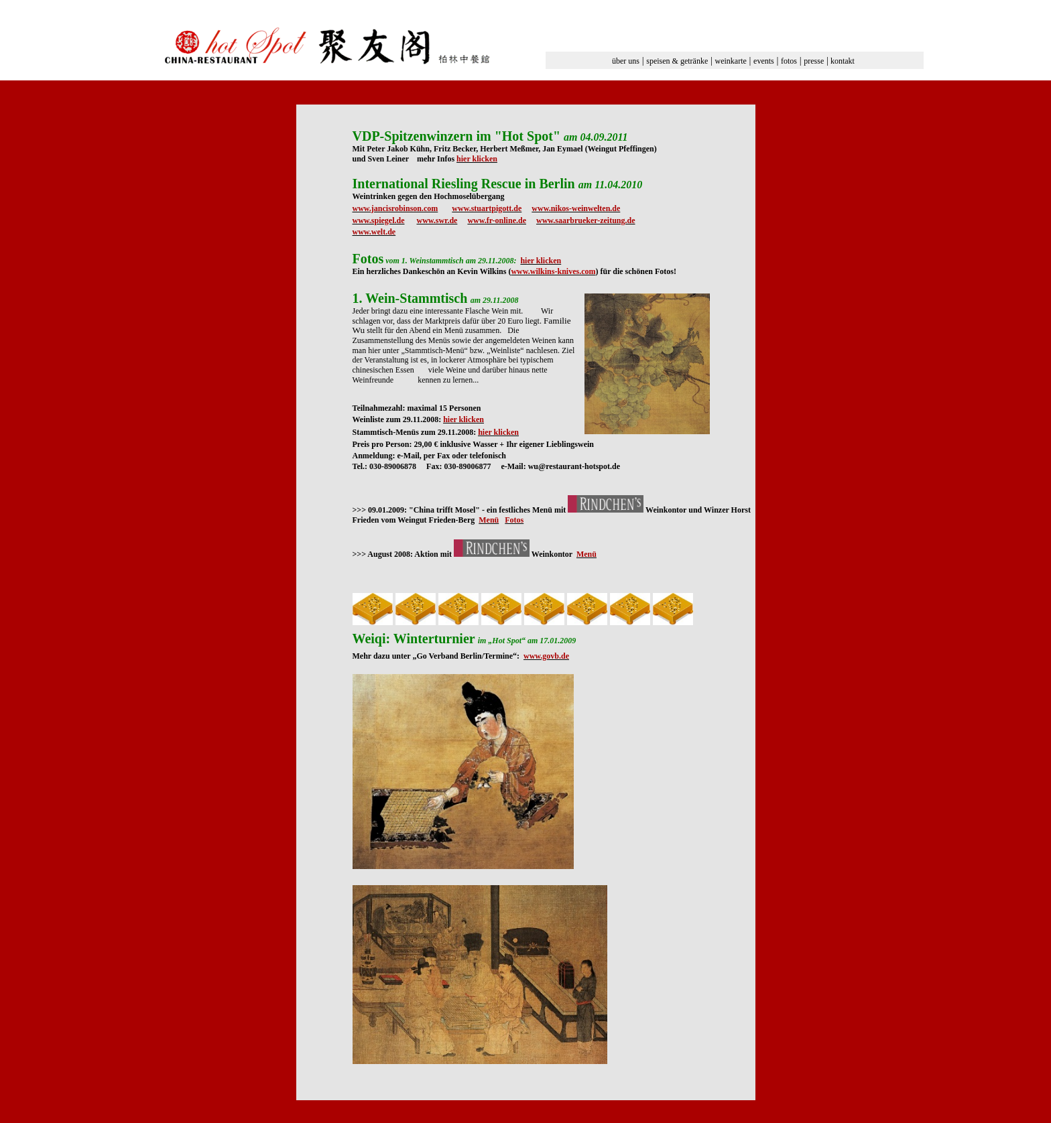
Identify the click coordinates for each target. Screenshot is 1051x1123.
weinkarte (731, 61)
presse (814, 61)
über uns (625, 61)
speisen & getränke (677, 61)
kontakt (842, 61)
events (763, 61)
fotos (789, 61)
